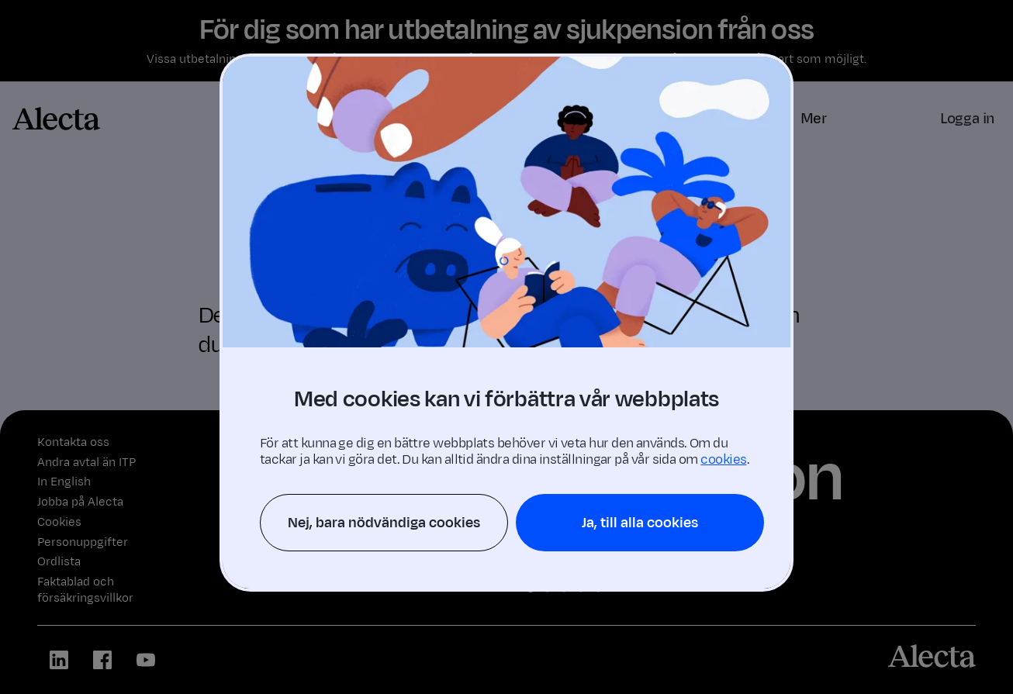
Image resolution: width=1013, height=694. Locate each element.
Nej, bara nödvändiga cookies (384, 523)
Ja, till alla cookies (640, 523)
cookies (723, 460)
